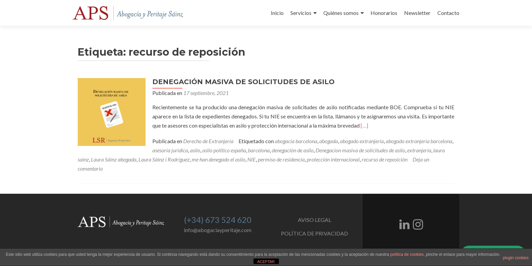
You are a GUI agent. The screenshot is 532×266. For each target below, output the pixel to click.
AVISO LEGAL (314, 219)
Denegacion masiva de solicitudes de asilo (360, 150)
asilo (195, 150)
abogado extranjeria (362, 141)
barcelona (259, 150)
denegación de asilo (293, 150)
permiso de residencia (281, 159)
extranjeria (419, 150)
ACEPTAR (265, 262)
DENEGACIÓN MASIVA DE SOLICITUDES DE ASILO (243, 82)
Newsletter (417, 13)
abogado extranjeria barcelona (419, 141)
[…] (364, 125)
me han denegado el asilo (218, 159)
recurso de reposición (384, 159)
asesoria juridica (170, 150)
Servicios (300, 13)
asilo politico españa (224, 150)
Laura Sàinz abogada (113, 159)
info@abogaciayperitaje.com (217, 230)
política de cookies (407, 254)
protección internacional (333, 159)
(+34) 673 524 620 (217, 220)
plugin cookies (516, 257)
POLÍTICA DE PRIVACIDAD (314, 233)
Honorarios (383, 13)
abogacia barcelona (296, 141)
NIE (251, 159)
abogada (328, 141)
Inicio (277, 13)
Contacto (448, 13)
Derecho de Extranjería (208, 141)
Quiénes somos (341, 13)
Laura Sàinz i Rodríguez (164, 159)
